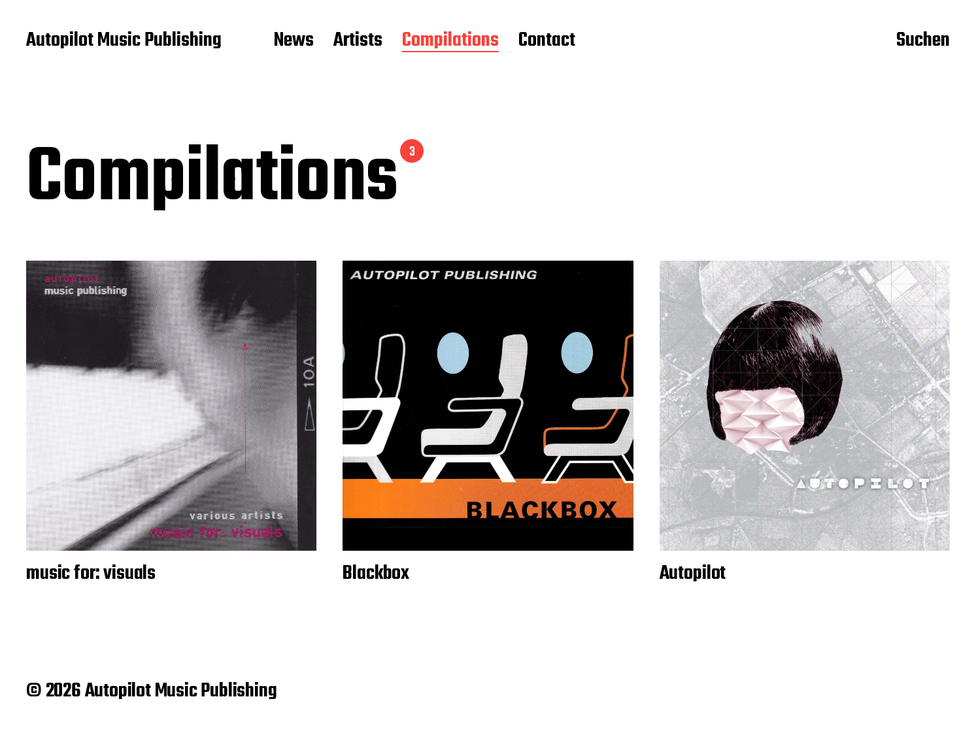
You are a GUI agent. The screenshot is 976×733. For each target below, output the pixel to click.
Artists (357, 41)
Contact (546, 41)
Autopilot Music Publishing (124, 41)
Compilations (450, 41)
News (294, 41)
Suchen (923, 41)
